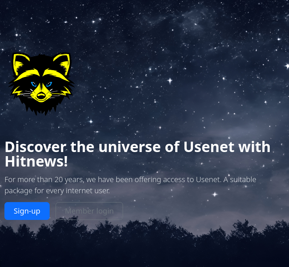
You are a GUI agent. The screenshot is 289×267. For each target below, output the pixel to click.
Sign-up (27, 211)
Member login (89, 211)
